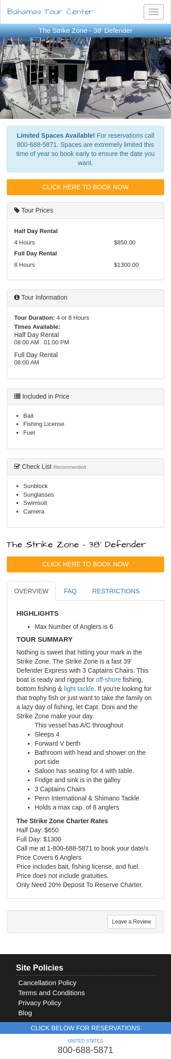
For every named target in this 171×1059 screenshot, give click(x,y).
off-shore (108, 679)
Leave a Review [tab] (131, 922)
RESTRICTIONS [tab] (116, 591)
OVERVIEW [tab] (31, 591)
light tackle (79, 688)
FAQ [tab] (70, 591)
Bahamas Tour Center (50, 11)
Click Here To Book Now (85, 187)
